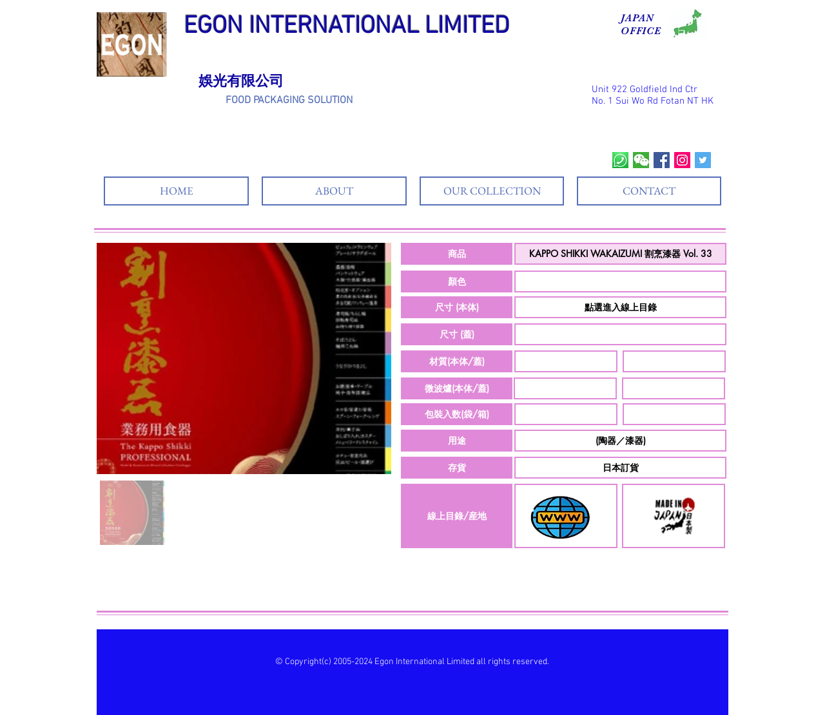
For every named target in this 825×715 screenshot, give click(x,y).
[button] (456, 254)
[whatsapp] (620, 160)
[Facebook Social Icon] (662, 160)
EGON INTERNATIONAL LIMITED (347, 26)
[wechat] (641, 160)
